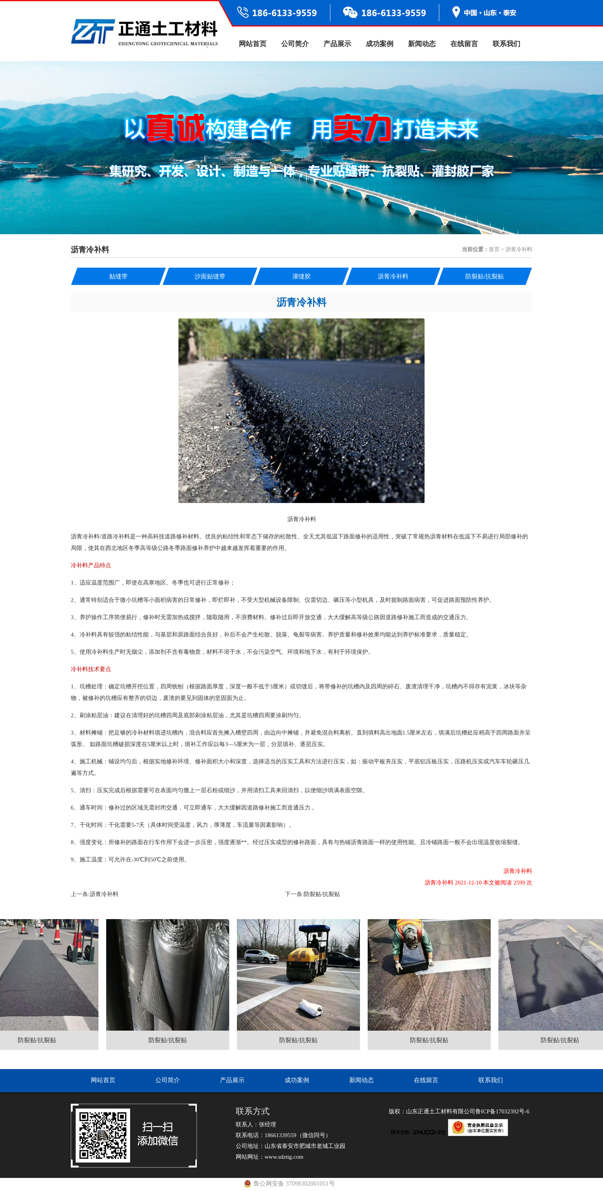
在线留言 (464, 44)
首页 (494, 249)
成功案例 (379, 44)
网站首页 (253, 44)
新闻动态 (422, 44)
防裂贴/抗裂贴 (322, 894)
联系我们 (506, 44)
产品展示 (337, 44)
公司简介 (295, 44)
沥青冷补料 (104, 894)
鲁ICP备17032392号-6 (502, 1111)
